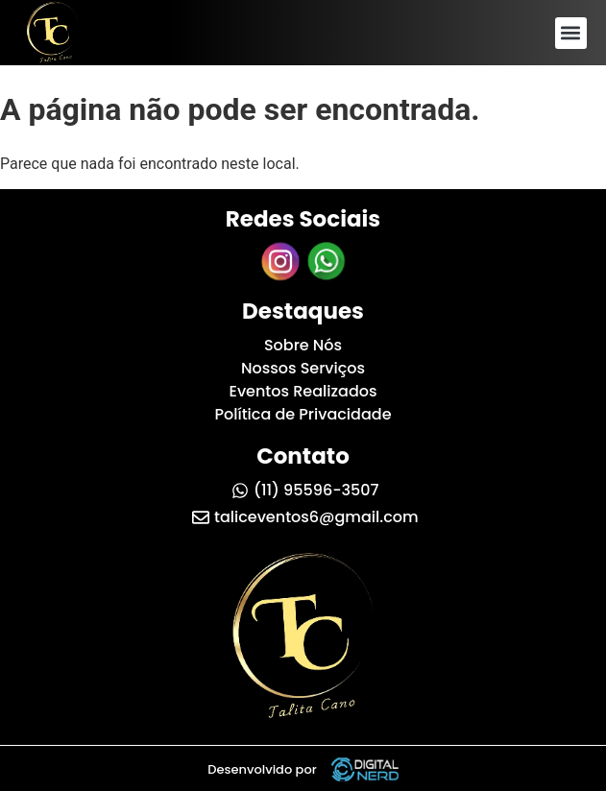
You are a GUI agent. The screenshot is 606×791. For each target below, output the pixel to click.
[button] (571, 33)
